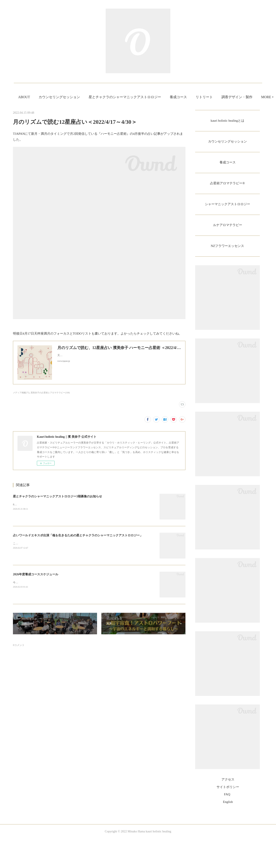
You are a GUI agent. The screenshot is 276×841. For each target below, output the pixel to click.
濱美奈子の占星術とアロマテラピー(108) (50, 392)
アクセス (227, 782)
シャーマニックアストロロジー (227, 206)
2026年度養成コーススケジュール (35, 574)
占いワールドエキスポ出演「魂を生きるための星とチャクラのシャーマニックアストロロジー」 (78, 535)
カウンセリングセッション (84, 97)
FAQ (227, 797)
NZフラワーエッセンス (227, 248)
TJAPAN (19, 133)
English (228, 804)
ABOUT (49, 97)
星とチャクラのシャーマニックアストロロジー (150, 97)
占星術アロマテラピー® (227, 184)
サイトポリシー (227, 789)
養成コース (203, 97)
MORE (226, 97)
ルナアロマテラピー (227, 227)
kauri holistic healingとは (227, 121)
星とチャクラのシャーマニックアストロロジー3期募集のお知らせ (57, 496)
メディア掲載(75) (21, 392)
